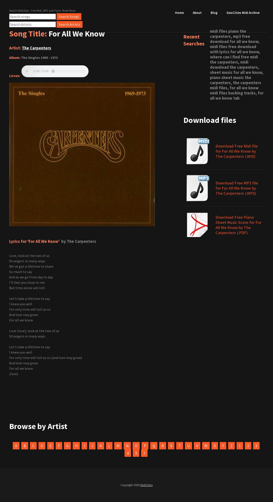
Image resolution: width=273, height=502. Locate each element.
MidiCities (146, 485)
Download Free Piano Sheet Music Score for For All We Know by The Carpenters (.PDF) (239, 225)
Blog (214, 13)
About (197, 13)
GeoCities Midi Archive (243, 13)
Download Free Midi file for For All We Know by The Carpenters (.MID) (237, 151)
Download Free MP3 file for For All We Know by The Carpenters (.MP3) (237, 188)
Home (179, 13)
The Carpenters (36, 48)
